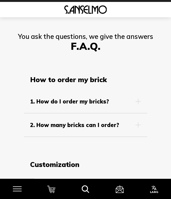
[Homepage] (85, 9)
